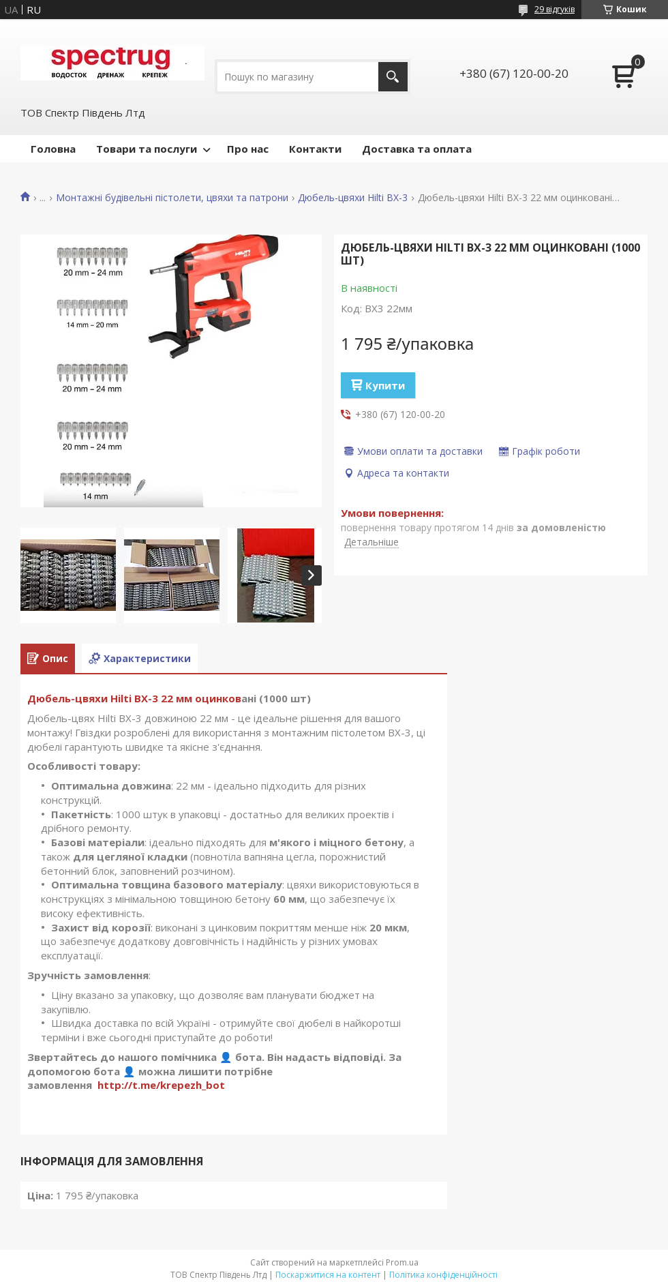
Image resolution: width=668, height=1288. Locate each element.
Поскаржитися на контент (327, 1274)
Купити (385, 385)
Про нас (248, 148)
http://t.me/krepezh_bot (161, 1085)
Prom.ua (402, 1262)
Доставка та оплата (417, 148)
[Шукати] (393, 76)
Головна (53, 148)
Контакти (315, 148)
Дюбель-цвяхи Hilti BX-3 (353, 198)
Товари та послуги (146, 148)
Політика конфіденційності (443, 1274)
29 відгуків (554, 9)
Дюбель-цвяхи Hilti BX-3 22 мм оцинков (134, 698)
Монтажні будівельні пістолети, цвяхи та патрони (172, 198)
